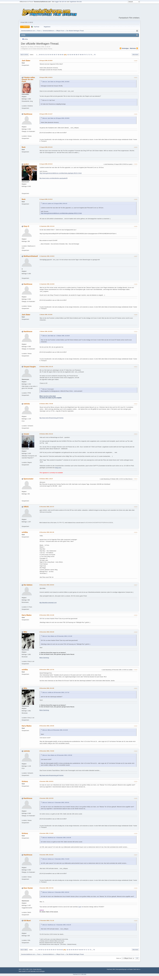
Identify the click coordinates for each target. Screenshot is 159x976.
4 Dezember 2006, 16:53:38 (46, 798)
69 (83, 54)
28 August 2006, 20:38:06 (45, 60)
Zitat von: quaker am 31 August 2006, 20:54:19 (54, 203)
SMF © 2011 (29, 969)
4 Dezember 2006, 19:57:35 (46, 888)
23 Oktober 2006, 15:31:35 (46, 366)
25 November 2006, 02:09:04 (46, 584)
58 (58, 54)
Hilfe (114, 969)
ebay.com (58, 467)
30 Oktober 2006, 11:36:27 (46, 478)
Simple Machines (37, 969)
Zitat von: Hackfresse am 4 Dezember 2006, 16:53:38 (56, 837)
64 (72, 54)
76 (94, 54)
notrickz (27, 404)
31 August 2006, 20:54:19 (45, 164)
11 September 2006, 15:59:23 (46, 256)
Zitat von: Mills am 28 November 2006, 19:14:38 (55, 730)
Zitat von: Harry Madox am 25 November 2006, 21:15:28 (57, 636)
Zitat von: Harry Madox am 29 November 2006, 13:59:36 (57, 755)
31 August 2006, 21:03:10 (45, 199)
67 (78, 54)
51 (44, 54)
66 (76, 54)
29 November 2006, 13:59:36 (46, 725)
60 (62, 54)
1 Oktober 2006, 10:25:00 (45, 314)
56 (54, 54)
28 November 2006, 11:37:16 (46, 669)
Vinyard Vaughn (30, 367)
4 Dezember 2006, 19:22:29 (46, 854)
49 (40, 54)
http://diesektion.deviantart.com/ (48, 602)
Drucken (135, 54)
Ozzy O (26, 226)
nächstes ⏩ (134, 48)
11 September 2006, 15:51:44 (46, 226)
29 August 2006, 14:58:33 (45, 77)
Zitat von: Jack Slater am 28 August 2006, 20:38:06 (55, 81)
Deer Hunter (28, 888)
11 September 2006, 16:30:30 (46, 284)
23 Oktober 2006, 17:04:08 (46, 403)
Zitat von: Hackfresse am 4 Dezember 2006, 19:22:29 (56, 924)
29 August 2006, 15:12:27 (45, 114)
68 (80, 54)
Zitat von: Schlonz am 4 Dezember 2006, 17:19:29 (55, 859)
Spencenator (28, 479)
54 (50, 54)
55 (52, 54)
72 (89, 54)
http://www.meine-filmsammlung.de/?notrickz (51, 418)
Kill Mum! (27, 920)
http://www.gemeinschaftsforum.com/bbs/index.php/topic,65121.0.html (61, 173)
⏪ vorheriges (124, 48)
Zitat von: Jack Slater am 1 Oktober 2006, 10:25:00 (56, 335)
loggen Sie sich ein (60, 1)
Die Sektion (28, 585)
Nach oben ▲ (137, 969)
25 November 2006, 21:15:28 (46, 615)
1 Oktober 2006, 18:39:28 (45, 331)
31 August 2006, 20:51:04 (45, 147)
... (38, 54)
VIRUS (26, 507)
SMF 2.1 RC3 (22, 969)
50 (42, 54)
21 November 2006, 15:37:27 (46, 506)
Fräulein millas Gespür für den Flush (28, 79)
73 (91, 54)
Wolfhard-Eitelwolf (31, 256)
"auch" (80, 906)
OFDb (26, 39)
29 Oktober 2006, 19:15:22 (46, 433)
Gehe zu (118, 958)
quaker (26, 164)
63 (70, 54)
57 (56, 54)
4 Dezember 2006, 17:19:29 (46, 833)
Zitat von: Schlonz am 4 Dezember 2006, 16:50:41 (55, 802)
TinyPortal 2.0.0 (76, 974)
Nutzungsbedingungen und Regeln (124, 969)
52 (46, 54)
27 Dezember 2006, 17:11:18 (46, 920)
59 (60, 54)
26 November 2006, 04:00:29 (46, 632)
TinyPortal (109, 969)
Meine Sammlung (44, 657)
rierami (26, 434)
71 (87, 54)
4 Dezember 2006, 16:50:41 (46, 781)
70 (85, 54)
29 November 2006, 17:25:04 (46, 751)
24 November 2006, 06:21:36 (46, 532)
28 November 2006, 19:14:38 (46, 688)
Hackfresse (28, 114)
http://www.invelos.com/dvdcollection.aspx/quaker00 (53, 178)
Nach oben (24, 949)
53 (48, 54)
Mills (25, 632)
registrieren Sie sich (76, 1)
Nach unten (24, 54)
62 (68, 54)
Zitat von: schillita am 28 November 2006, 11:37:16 (55, 692)
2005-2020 (83, 974)
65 (74, 54)
